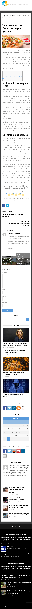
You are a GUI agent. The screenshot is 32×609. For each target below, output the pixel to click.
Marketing (4, 543)
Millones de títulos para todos (12, 76)
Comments (5, 272)
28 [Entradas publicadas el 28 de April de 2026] (8, 439)
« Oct (4, 441)
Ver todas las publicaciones (10, 479)
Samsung (10, 546)
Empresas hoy (11, 15)
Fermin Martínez (12, 548)
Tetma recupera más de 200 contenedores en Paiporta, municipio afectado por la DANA (18, 591)
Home (4, 15)
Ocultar (16, 73)
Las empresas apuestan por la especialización (15, 554)
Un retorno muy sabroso (10, 79)
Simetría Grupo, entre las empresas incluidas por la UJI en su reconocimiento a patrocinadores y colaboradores (16, 539)
